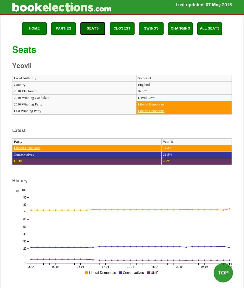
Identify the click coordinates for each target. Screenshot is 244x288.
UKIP (18, 161)
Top (223, 273)
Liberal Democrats (151, 104)
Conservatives (24, 155)
